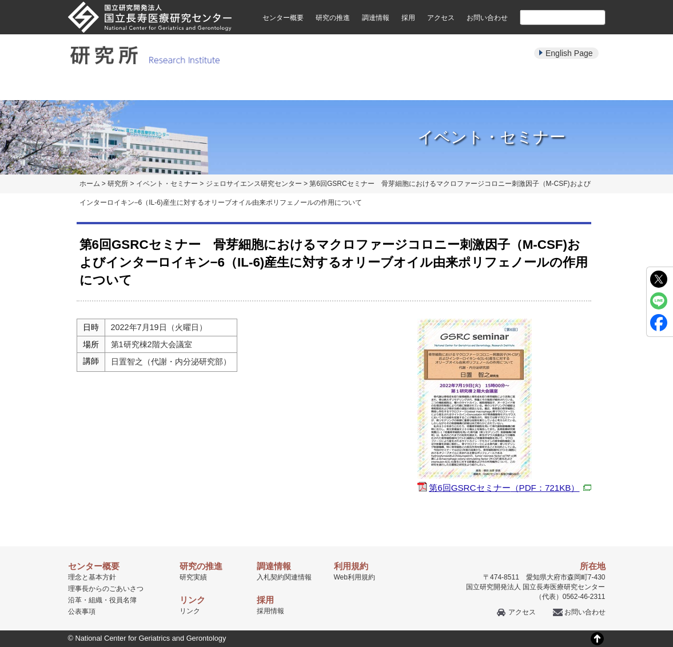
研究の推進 (333, 18)
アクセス (441, 18)
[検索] (549, 17)
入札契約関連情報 (284, 577)
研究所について (104, 87)
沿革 (75, 600)
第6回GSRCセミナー (510, 488)
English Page (569, 53)
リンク (190, 611)
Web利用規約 (354, 577)
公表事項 (81, 612)
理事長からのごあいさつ (106, 589)
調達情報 (375, 18)
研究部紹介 (181, 87)
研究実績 (259, 87)
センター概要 (283, 18)
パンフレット (336, 87)
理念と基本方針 (92, 577)
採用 (408, 18)
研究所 (117, 184)
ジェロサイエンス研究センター (254, 184)
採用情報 (270, 611)
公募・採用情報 (569, 87)
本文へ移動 (313, 0)
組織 (95, 600)
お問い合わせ (487, 18)
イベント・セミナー (414, 87)
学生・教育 (491, 87)
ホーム (89, 184)
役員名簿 (123, 600)
